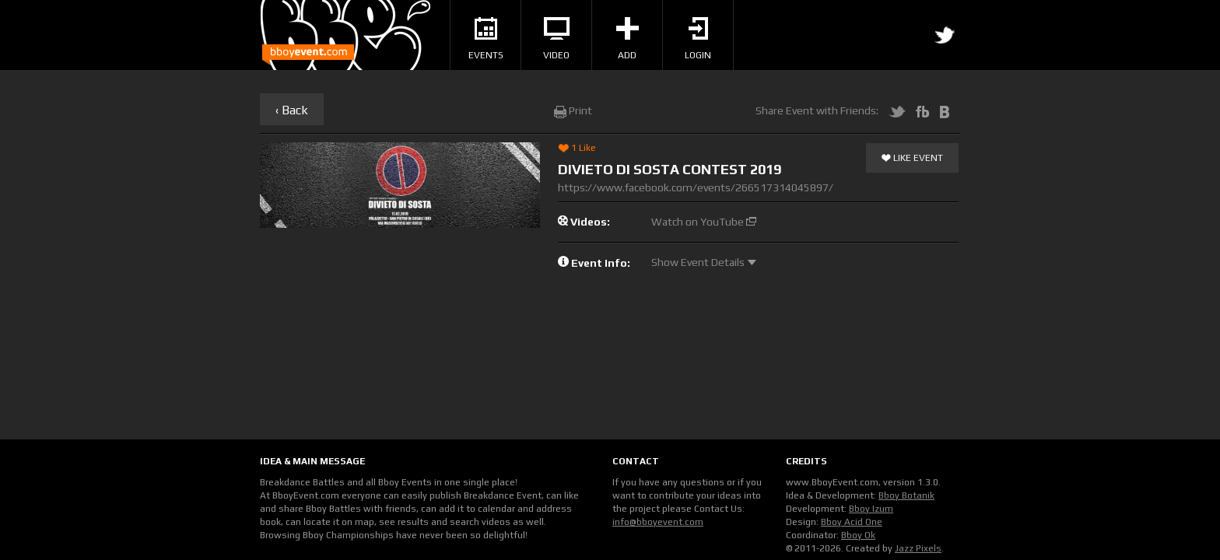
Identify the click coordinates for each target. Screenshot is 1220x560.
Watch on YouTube (703, 221)
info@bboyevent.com (657, 521)
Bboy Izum (871, 508)
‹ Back (291, 110)
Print (573, 110)
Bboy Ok (858, 535)
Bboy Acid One (851, 521)
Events (485, 39)
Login (698, 39)
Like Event (912, 158)
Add (627, 39)
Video (556, 39)
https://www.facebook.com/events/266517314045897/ (695, 187)
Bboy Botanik (906, 495)
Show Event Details (703, 262)
